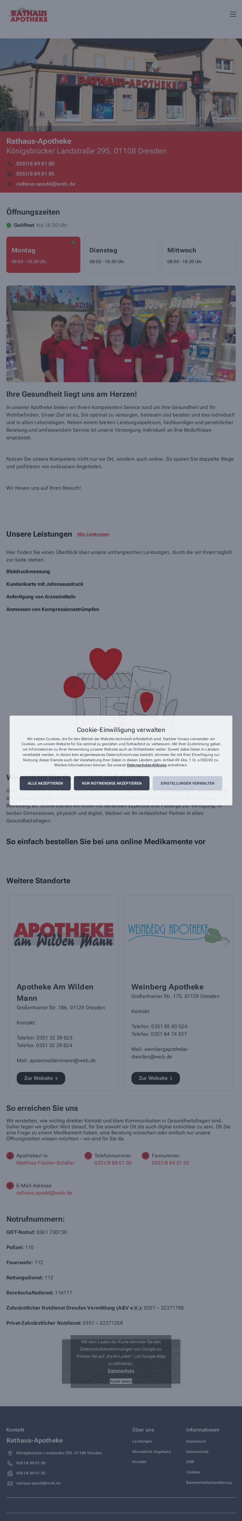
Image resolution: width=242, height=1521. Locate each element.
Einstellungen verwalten (188, 783)
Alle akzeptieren (45, 783)
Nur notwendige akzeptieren (112, 783)
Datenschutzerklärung (146, 765)
